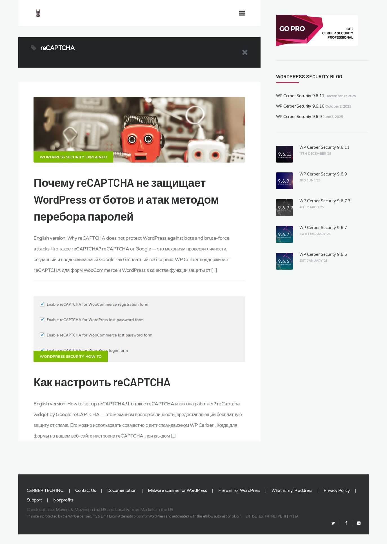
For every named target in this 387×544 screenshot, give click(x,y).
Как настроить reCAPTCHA (102, 391)
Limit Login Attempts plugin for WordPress (133, 526)
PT (290, 526)
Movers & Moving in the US (81, 519)
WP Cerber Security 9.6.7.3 (324, 201)
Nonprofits (63, 509)
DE (254, 526)
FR (267, 526)
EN (247, 526)
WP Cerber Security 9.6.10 (300, 106)
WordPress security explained (73, 161)
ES (261, 526)
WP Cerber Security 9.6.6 (323, 254)
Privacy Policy (337, 500)
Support (34, 509)
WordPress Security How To (71, 366)
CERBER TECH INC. (45, 500)
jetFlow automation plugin (222, 526)
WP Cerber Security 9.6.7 (323, 227)
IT (285, 526)
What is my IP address (292, 500)
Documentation (122, 500)
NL (273, 526)
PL (280, 526)
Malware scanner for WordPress (177, 500)
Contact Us (85, 500)
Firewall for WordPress (239, 500)
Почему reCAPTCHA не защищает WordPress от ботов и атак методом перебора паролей (126, 204)
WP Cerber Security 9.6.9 (299, 116)
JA (297, 526)
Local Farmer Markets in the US (144, 519)
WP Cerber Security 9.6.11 (300, 96)
